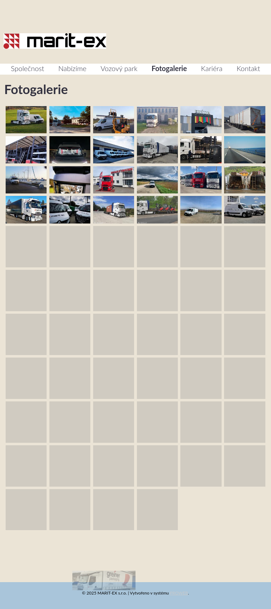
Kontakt (248, 68)
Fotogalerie (169, 68)
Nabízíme (72, 68)
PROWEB (179, 593)
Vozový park (119, 68)
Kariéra (212, 68)
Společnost (27, 68)
